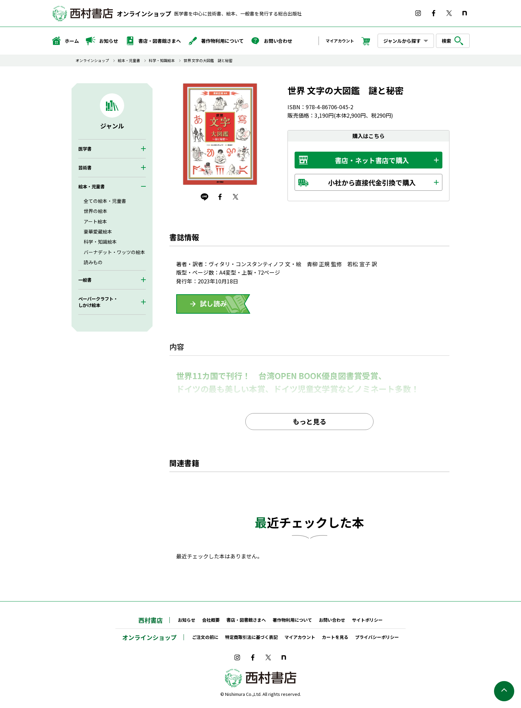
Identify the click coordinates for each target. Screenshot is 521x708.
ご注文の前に (205, 637)
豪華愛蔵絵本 (98, 231)
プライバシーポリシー (377, 637)
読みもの (93, 262)
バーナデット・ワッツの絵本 (114, 252)
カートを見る (335, 637)
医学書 (84, 149)
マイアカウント (340, 40)
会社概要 (211, 620)
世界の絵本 (95, 211)
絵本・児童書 (129, 60)
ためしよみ (213, 304)
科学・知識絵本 (162, 60)
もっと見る (309, 421)
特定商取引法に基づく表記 (251, 637)
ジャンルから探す (402, 40)
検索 (453, 41)
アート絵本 (95, 221)
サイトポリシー (367, 620)
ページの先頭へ (504, 691)
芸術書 (84, 167)
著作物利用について (216, 41)
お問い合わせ (271, 41)
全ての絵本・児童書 (105, 200)
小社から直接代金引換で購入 (372, 182)
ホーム (65, 41)
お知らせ (102, 41)
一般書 (84, 280)
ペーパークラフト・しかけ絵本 (98, 302)
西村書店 (150, 620)
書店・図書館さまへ (153, 41)
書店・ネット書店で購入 (372, 160)
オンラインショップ (144, 13)
